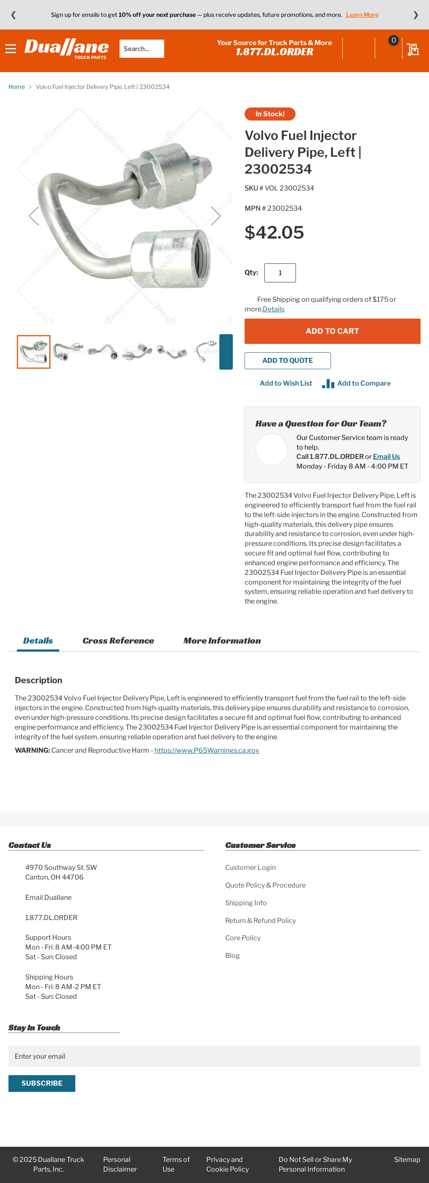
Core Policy (243, 938)
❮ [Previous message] (13, 15)
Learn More (362, 14)
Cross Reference (118, 653)
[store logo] (69, 54)
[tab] (38, 654)
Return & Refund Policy (260, 921)
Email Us (386, 469)
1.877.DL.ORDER (271, 57)
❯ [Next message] (416, 15)
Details (274, 321)
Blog (232, 956)
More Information (222, 653)
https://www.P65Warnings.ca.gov (207, 763)
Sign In (356, 55)
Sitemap (407, 1160)
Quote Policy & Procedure (265, 885)
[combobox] (145, 54)
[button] (34, 228)
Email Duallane (48, 897)
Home (16, 99)
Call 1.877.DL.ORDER (330, 469)
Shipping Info (246, 903)
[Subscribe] (41, 1083)
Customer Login (250, 868)
